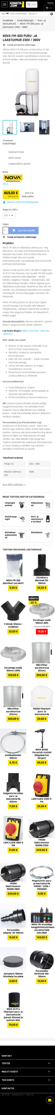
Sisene (50, 3)
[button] (21, 202)
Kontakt (7, 1056)
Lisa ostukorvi (23, 230)
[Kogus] (6, 230)
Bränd (5, 172)
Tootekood (8, 140)
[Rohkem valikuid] (50, 1100)
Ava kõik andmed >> (14, 484)
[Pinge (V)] (9, 215)
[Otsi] (31, 4)
